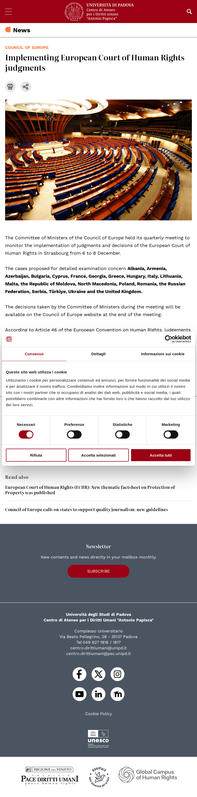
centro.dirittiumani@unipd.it (98, 647)
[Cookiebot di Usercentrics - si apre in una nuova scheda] (168, 339)
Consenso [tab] (34, 354)
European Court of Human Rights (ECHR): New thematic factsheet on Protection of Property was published (90, 490)
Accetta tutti (161, 455)
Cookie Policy (98, 714)
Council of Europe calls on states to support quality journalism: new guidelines (86, 509)
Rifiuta (36, 455)
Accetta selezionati (98, 455)
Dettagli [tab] (98, 354)
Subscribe (98, 571)
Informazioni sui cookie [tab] (162, 354)
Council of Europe (26, 47)
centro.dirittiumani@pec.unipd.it (98, 653)
